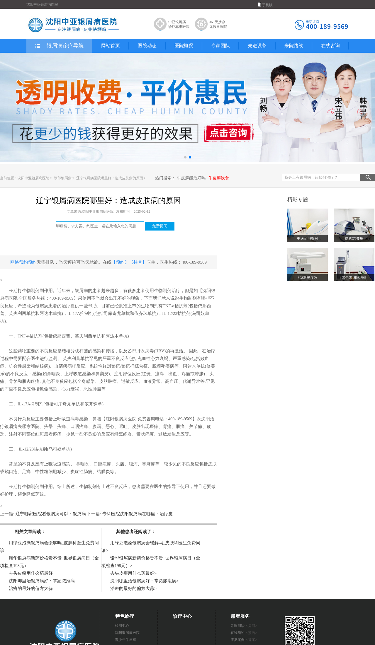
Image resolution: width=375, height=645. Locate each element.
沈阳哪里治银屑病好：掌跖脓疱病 (42, 581)
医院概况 (183, 45)
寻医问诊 (243, 626)
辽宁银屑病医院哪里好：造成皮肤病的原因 (110, 178)
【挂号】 (138, 262)
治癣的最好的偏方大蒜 (31, 588)
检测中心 (122, 626)
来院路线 (293, 45)
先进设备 (257, 45)
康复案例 (243, 640)
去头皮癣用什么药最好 (31, 573)
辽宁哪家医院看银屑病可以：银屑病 (50, 513)
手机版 (265, 4)
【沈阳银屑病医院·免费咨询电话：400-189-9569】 (149, 419)
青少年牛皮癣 (125, 640)
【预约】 (120, 262)
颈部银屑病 (63, 178)
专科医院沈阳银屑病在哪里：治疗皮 (137, 513)
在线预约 (243, 633)
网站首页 (110, 45)
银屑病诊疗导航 (59, 46)
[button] (185, 157)
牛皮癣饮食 (218, 178)
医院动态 (147, 45)
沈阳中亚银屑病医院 (33, 178)
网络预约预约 (23, 262)
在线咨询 (330, 45)
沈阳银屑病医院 (127, 633)
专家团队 (220, 45)
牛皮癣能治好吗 (191, 178)
